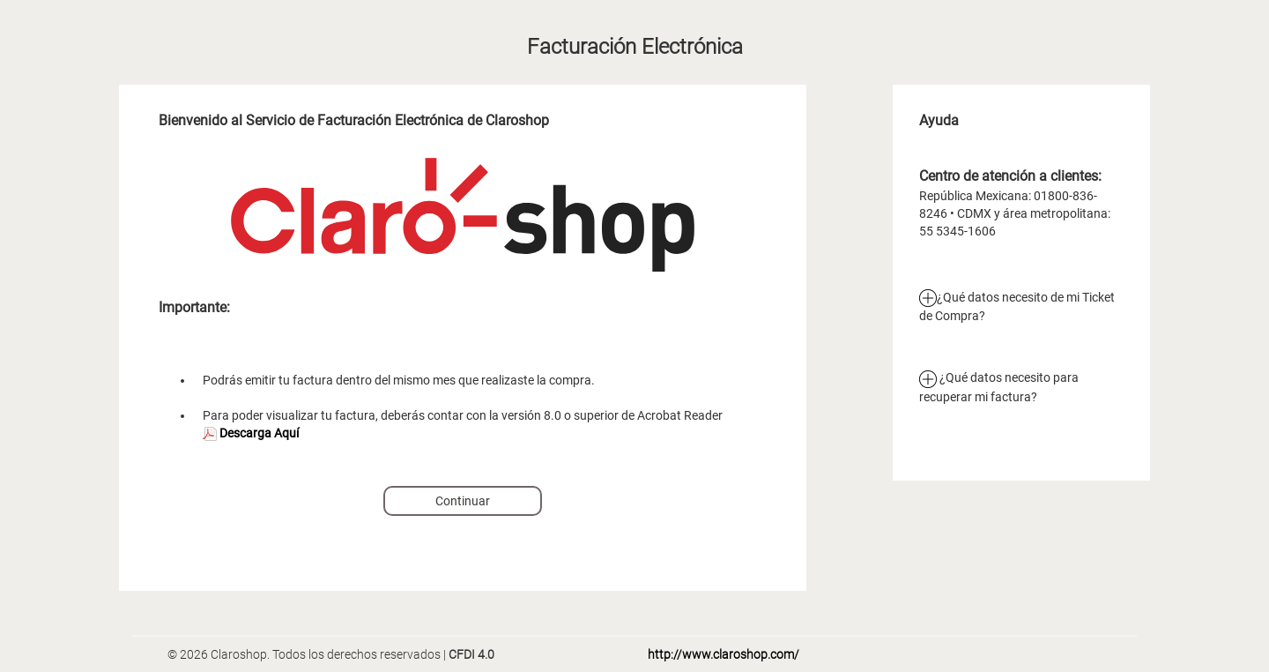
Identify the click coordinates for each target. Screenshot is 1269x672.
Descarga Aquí (251, 433)
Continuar (462, 501)
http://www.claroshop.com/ (723, 654)
